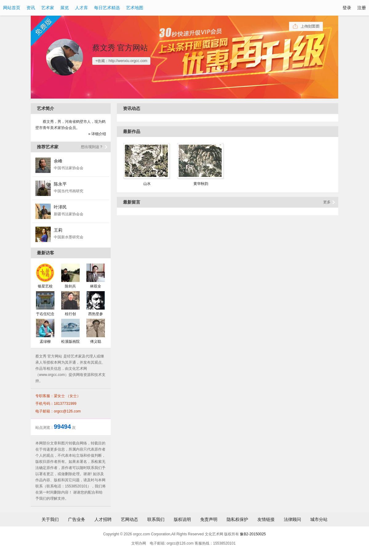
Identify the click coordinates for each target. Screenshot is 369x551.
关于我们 (50, 519)
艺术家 (47, 7)
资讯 (30, 7)
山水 (147, 184)
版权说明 (182, 519)
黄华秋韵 (200, 184)
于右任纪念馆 (45, 314)
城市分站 (318, 519)
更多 (327, 202)
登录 (347, 7)
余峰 (58, 160)
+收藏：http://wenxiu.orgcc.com (121, 61)
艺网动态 (129, 519)
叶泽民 (60, 207)
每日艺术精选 (107, 7)
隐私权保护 (237, 519)
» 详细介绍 (97, 134)
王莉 (58, 230)
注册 (361, 7)
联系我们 (156, 519)
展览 (64, 7)
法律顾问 (292, 519)
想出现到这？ (92, 147)
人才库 (81, 7)
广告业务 (76, 519)
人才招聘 (103, 519)
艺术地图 (134, 7)
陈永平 (60, 184)
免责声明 (208, 519)
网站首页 (11, 7)
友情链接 (266, 519)
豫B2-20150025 (253, 534)
